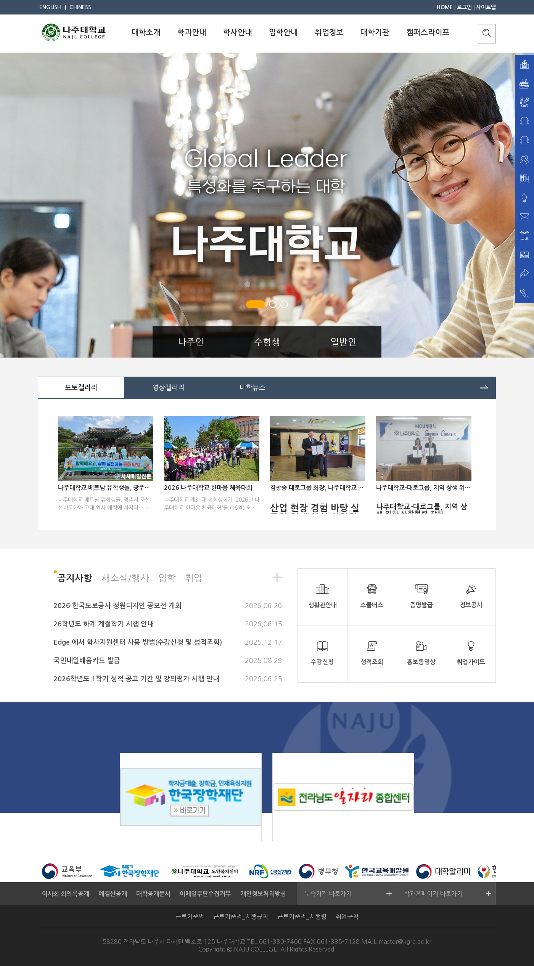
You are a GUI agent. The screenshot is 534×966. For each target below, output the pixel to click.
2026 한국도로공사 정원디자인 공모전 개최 (117, 605)
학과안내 (191, 32)
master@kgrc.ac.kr (404, 942)
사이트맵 (486, 7)
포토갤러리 (81, 387)
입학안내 (283, 32)
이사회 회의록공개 (65, 894)
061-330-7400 (280, 942)
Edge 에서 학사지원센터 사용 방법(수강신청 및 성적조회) (137, 642)
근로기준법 (189, 916)
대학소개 (146, 32)
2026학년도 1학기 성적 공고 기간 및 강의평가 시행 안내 (136, 679)
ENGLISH (50, 7)
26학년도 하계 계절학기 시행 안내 (103, 624)
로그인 (464, 7)
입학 (167, 577)
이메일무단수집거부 (205, 894)
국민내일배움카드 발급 (86, 660)
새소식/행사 (125, 577)
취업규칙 (347, 916)
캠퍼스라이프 (428, 32)
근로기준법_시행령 (302, 916)
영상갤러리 (168, 387)
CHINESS (80, 7)
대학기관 (374, 32)
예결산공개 (112, 894)
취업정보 (329, 32)
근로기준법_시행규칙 (240, 916)
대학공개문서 (153, 894)
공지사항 (74, 578)
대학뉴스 (252, 387)
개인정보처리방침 (263, 894)
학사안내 (237, 32)
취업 (194, 577)
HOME (445, 7)
